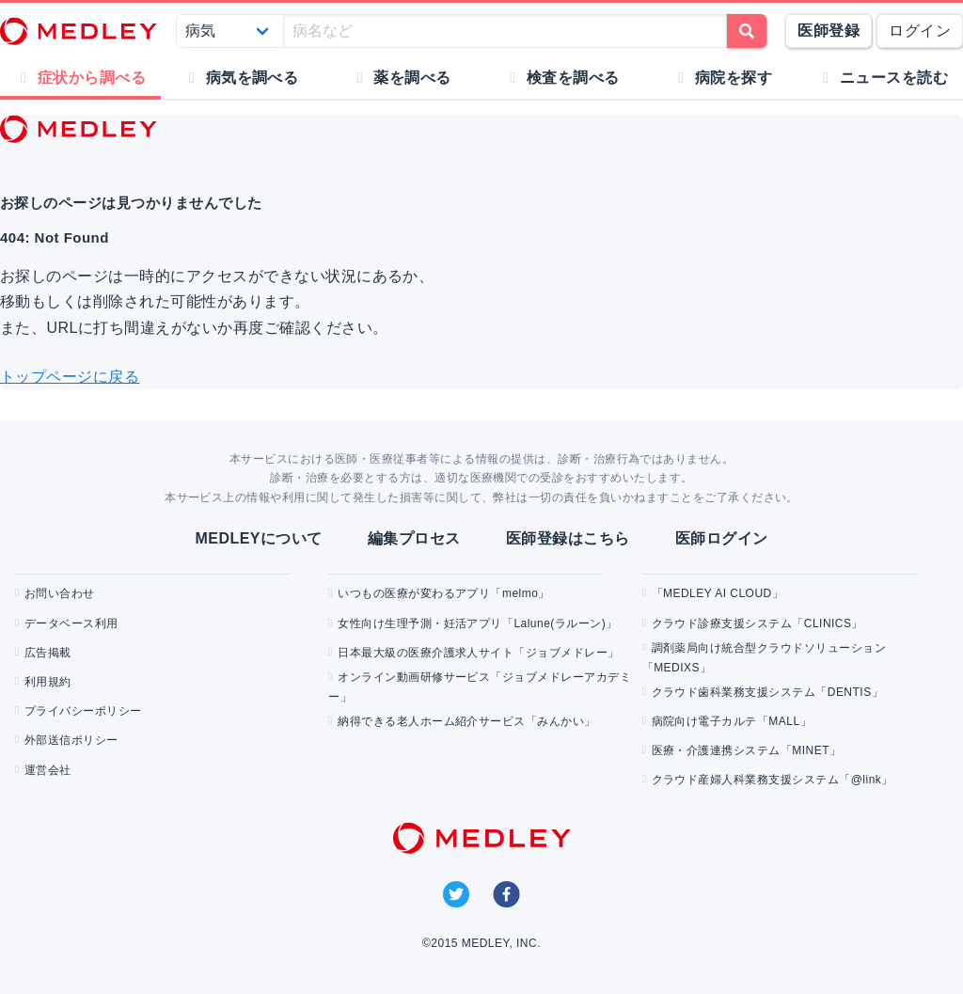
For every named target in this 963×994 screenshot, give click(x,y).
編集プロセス (414, 538)
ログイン (920, 31)
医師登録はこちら (568, 538)
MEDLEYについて (258, 538)
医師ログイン (721, 538)
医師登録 (828, 31)
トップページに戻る (69, 377)
